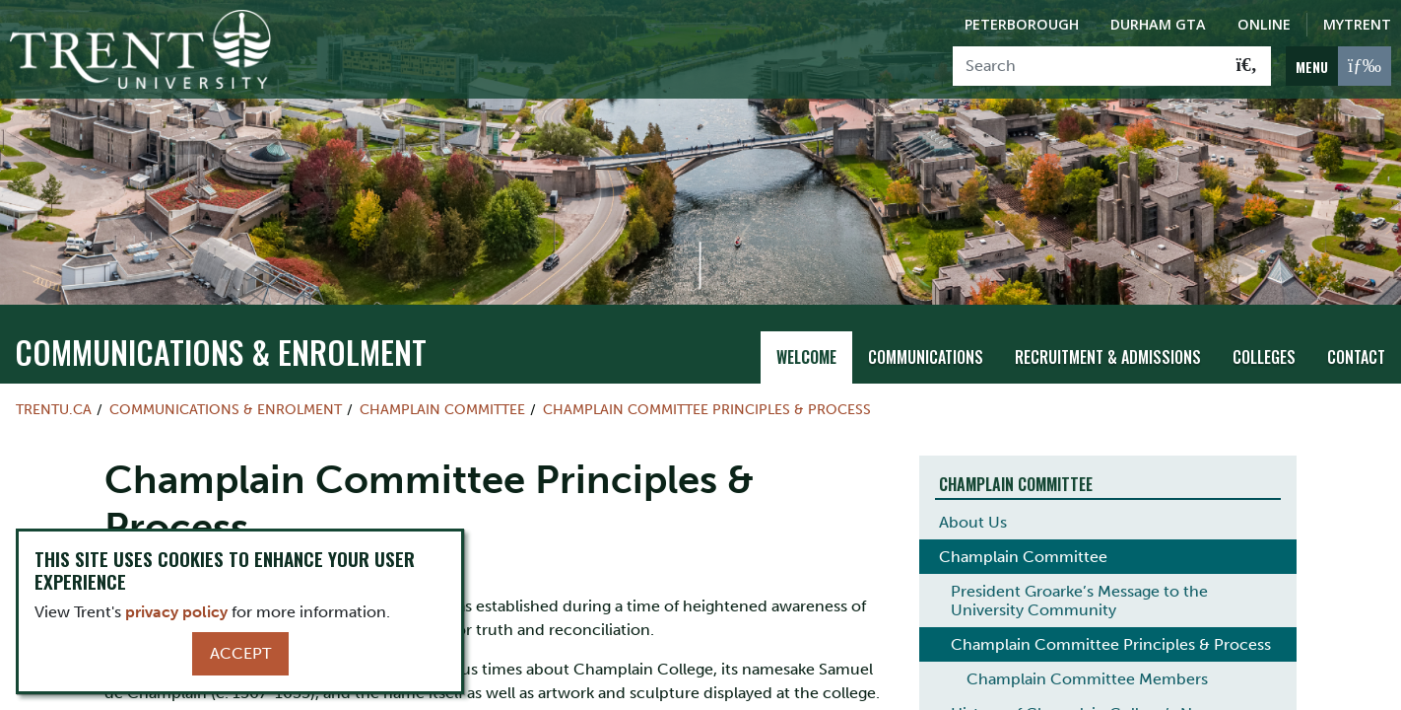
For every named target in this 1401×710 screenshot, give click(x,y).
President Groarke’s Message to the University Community (1079, 600)
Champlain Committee (442, 409)
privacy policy (176, 612)
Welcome (806, 357)
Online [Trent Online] (1264, 24)
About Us (973, 522)
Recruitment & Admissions (1108, 357)
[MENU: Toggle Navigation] (1338, 66)
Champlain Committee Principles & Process (707, 409)
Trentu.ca (54, 409)
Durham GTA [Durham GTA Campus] (1158, 24)
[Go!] (1247, 66)
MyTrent (1357, 24)
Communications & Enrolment (221, 351)
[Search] (1088, 66)
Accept (240, 653)
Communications (925, 357)
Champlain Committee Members (1087, 679)
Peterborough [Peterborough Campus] (1022, 24)
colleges (1264, 357)
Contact (1356, 357)
